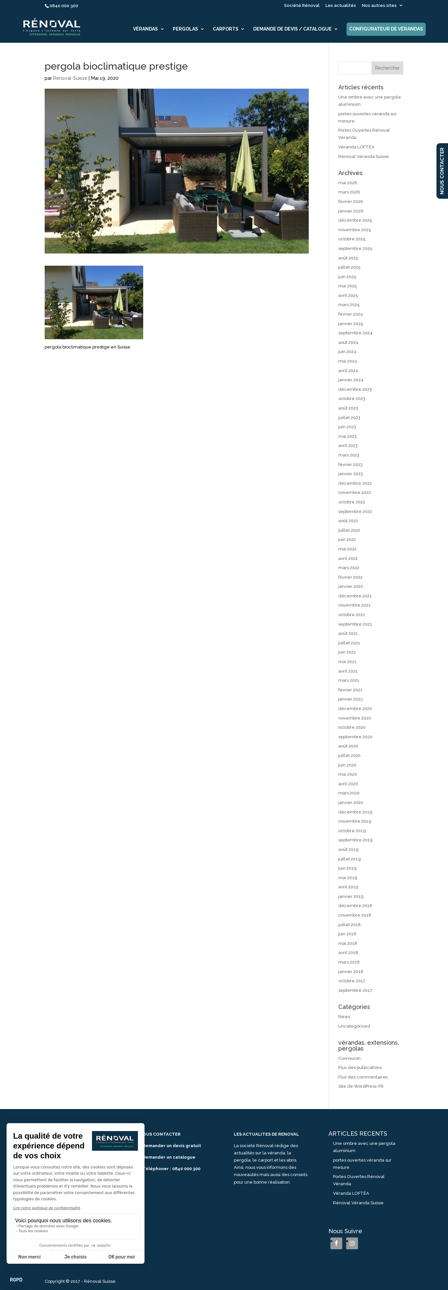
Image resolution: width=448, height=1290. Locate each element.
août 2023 (348, 408)
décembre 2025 (355, 220)
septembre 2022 (355, 511)
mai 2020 (347, 774)
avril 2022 (348, 558)
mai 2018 (347, 943)
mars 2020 (349, 792)
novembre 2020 (354, 718)
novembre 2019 (354, 821)
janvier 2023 (350, 473)
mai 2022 (347, 548)
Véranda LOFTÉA (356, 147)
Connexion (349, 1058)
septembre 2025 (355, 248)
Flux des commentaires (363, 1077)
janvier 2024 (350, 379)
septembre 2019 (355, 839)
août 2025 (348, 258)
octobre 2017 (351, 980)
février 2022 (350, 577)
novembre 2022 (354, 492)
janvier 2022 (350, 586)
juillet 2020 (349, 755)
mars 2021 (348, 680)
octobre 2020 (352, 727)
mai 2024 (347, 361)
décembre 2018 (355, 905)
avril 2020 (348, 783)
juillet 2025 (349, 267)
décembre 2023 (355, 389)
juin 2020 (347, 765)
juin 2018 (347, 933)
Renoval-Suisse (70, 78)
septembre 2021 (355, 624)
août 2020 (348, 746)
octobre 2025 (352, 238)
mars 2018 (349, 962)
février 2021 (350, 689)
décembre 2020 (355, 708)
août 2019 (348, 849)
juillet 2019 (349, 858)
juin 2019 (347, 868)
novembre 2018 (354, 915)
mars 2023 (348, 455)
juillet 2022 (349, 530)
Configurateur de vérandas (386, 29)
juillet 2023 (349, 417)
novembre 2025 (354, 229)
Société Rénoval (302, 5)
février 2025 (350, 314)
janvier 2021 (350, 699)
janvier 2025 (350, 323)
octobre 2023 (351, 398)
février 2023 (350, 464)
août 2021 (348, 633)
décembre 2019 (355, 812)
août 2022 (348, 520)
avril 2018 (348, 952)
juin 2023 (347, 426)
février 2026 (350, 201)
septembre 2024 (355, 332)
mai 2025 (347, 285)
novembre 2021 (354, 605)
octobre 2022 (351, 502)
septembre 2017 (355, 990)
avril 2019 (348, 886)
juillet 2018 (349, 924)
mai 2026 (347, 182)
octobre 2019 (352, 830)
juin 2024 (347, 351)
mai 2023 (347, 436)
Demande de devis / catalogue (292, 29)
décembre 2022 (355, 483)
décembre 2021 (355, 595)
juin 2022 (347, 539)
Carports (225, 29)
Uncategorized (354, 1026)
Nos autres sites (379, 5)
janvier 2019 (351, 896)
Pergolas (185, 29)
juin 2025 (347, 276)
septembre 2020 (355, 736)
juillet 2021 (349, 642)
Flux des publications (360, 1067)
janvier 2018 (350, 971)
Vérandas (145, 29)
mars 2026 (349, 191)
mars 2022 (348, 567)
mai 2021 (347, 661)
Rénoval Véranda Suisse (363, 156)
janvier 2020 (350, 802)
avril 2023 (348, 445)
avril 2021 (348, 671)
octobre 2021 (351, 614)
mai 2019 (347, 877)
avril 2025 (348, 295)
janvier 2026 (351, 211)
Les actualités (340, 5)
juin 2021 (347, 652)
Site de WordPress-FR (361, 1086)
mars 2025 (349, 304)
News (344, 1016)
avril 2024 (348, 370)
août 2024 (348, 342)
